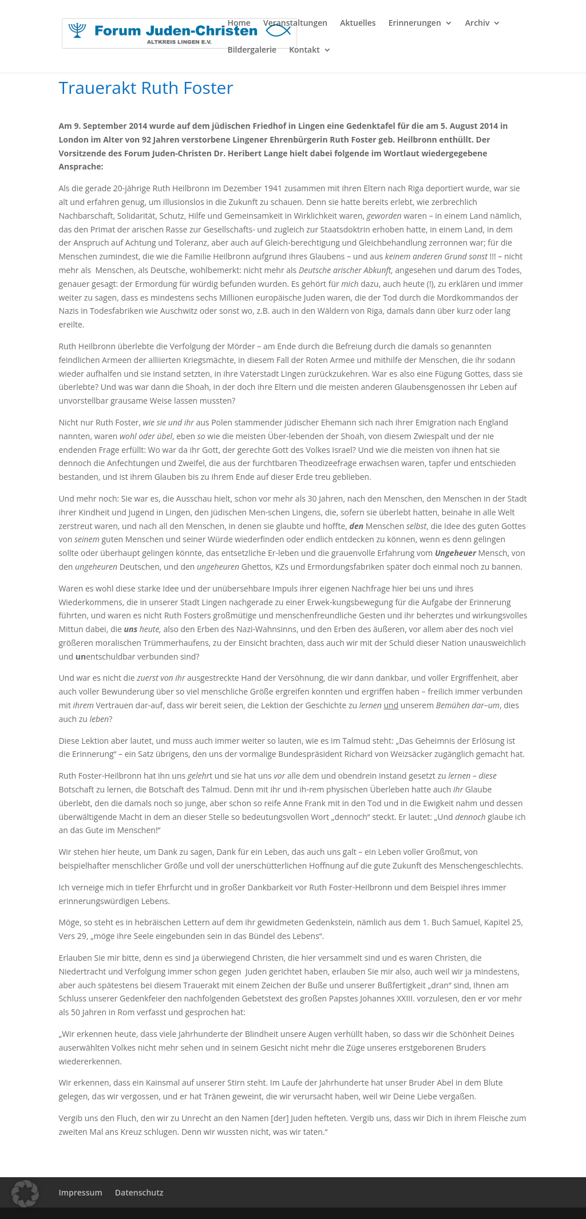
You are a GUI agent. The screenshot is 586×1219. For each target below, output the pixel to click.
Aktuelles (357, 23)
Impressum (80, 1192)
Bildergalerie (251, 50)
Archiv (477, 23)
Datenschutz (139, 1192)
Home (239, 23)
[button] (25, 1194)
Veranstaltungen (295, 23)
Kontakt (304, 50)
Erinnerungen (415, 23)
